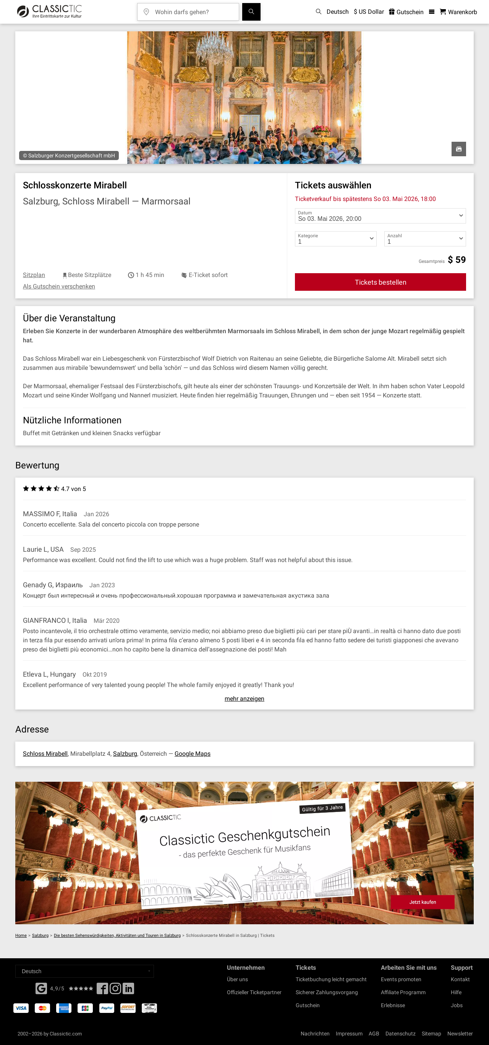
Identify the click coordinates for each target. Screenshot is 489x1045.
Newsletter (460, 1033)
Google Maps (192, 753)
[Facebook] (41, 987)
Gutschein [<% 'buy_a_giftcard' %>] (406, 12)
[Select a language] (84, 971)
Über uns (237, 979)
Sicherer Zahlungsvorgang (327, 992)
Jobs (457, 1005)
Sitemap (431, 1033)
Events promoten (401, 979)
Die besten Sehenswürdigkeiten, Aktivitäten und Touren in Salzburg (117, 935)
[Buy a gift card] (244, 853)
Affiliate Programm (403, 992)
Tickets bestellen (380, 282)
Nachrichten (315, 1033)
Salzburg (125, 753)
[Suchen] (251, 12)
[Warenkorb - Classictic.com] (458, 12)
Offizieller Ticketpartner (254, 992)
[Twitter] (115, 991)
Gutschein (308, 1005)
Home (21, 935)
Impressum (349, 1033)
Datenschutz (400, 1033)
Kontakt (460, 979)
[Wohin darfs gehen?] (193, 9)
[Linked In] (128, 991)
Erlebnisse (393, 1005)
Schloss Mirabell (45, 753)
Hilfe (456, 992)
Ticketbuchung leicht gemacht (331, 979)
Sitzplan (34, 275)
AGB (374, 1033)
